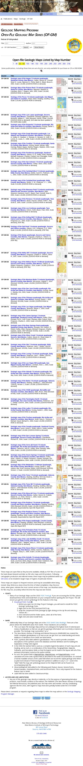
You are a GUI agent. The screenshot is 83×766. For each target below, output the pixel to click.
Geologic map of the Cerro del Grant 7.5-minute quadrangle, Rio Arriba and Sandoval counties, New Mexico (30, 446)
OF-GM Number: (15, 47)
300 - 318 (66, 63)
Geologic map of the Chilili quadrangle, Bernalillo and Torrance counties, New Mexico (30, 391)
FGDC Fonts (45, 596)
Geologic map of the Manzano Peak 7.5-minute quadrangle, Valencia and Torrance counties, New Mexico (32, 190)
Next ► (47, 698)
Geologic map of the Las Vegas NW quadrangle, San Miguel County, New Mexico (30, 364)
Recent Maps (18, 24)
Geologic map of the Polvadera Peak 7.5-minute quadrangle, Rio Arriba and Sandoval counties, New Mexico (30, 531)
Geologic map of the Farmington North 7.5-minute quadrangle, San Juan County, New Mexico (29, 400)
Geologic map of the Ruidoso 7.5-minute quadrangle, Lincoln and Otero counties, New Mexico (30, 503)
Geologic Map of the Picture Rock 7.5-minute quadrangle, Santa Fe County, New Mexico (32, 88)
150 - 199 (39, 63)
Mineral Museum (42, 716)
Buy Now (77, 79)
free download (77, 83)
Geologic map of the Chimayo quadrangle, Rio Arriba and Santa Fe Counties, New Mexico (32, 298)
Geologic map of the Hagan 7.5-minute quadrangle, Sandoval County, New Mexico (29, 79)
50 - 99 (22, 63)
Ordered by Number (31, 24)
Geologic (22, 19)
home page (8, 6)
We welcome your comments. (41, 754)
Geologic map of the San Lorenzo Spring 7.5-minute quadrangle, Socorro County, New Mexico (30, 436)
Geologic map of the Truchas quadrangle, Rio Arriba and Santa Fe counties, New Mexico (31, 418)
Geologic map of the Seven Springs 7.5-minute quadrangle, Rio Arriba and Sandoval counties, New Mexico (32, 456)
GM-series (4, 579)
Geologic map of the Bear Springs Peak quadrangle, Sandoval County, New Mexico (30, 326)
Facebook (45, 718)
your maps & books (46, 14)
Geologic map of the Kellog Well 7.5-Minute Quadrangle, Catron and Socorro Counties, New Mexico (31, 218)
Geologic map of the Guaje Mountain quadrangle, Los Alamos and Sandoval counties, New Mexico (30, 134)
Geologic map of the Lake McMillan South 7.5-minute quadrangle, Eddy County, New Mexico (30, 540)
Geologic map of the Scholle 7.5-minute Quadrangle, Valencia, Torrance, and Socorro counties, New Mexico (31, 558)
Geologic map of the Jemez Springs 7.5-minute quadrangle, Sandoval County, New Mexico (28, 316)
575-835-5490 (42, 733)
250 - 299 (57, 63)
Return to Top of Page (41, 764)
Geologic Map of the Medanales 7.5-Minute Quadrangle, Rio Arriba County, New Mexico (31, 465)
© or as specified (41, 762)
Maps (16, 19)
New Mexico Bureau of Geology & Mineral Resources (41, 1)
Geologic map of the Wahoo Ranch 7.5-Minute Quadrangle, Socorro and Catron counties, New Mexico (32, 262)
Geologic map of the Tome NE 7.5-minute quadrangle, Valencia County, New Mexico (30, 485)
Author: (28, 43)
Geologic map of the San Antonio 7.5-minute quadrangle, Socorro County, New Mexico (32, 163)
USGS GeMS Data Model (55, 623)
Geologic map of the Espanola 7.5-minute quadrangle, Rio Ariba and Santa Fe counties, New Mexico (32, 125)
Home (1, 19)
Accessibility (45, 758)
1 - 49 (15, 63)
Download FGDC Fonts (22, 602)
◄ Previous (36, 698)
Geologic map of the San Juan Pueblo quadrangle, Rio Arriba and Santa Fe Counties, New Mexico (31, 289)
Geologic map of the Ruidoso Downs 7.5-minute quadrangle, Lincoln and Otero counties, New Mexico (30, 512)
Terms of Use (38, 758)
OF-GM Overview (7, 24)
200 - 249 (48, 63)
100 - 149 (30, 63)
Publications (8, 19)
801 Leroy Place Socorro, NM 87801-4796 (41, 728)
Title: (2, 43)
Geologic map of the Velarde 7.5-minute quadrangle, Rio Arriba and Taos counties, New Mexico (31, 372)
